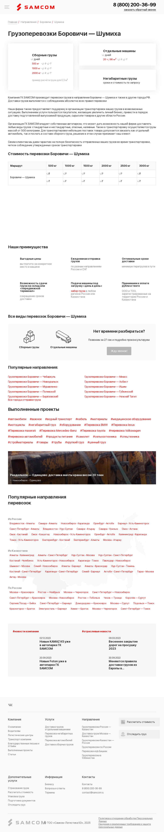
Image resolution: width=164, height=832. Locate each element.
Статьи (12, 754)
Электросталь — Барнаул (53, 608)
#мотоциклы (16, 425)
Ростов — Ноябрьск (49, 592)
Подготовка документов (21, 800)
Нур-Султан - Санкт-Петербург (115, 555)
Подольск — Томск (143, 603)
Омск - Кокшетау (40, 534)
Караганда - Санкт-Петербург (61, 571)
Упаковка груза (16, 796)
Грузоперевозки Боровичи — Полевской (32, 391)
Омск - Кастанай (19, 534)
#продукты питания (59, 437)
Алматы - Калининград (22, 555)
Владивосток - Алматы (22, 523)
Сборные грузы (44, 55)
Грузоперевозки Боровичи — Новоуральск (33, 382)
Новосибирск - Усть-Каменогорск (71, 534)
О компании (14, 727)
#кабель (81, 419)
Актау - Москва (18, 577)
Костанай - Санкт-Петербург (25, 571)
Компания (14, 719)
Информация (53, 777)
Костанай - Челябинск (21, 560)
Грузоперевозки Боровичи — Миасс (106, 377)
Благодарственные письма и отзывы (23, 745)
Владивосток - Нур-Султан (58, 529)
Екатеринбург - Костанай (56, 540)
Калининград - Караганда (133, 534)
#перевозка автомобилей (25, 437)
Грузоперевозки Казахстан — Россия (98, 742)
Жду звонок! (119, 351)
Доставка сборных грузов (59, 744)
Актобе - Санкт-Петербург (118, 571)
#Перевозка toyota (92, 431)
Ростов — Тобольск (89, 598)
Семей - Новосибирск (46, 566)
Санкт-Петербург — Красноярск (27, 598)
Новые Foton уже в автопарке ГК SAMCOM (53, 665)
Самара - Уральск (108, 529)
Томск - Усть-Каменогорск (24, 540)
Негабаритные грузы (120, 78)
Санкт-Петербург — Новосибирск (111, 592)
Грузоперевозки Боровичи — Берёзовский (33, 396)
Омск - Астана (129, 529)
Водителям (14, 731)
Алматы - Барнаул (71, 566)
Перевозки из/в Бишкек (94, 751)
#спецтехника (129, 437)
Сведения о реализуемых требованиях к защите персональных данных (124, 826)
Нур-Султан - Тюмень (123, 566)
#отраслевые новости (96, 631)
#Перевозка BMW (96, 425)
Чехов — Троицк (113, 598)
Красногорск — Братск (22, 608)
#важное (36, 419)
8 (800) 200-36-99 (134, 4)
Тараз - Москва (145, 571)
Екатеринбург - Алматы (86, 540)
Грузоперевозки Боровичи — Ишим (105, 387)
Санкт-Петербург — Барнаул (56, 603)
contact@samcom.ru (93, 792)
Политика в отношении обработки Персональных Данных (125, 820)
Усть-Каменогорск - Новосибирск (55, 560)
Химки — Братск (79, 608)
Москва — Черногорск (76, 592)
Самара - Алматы (47, 523)
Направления (91, 719)
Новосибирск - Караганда (75, 523)
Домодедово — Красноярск (91, 603)
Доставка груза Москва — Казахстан (96, 735)
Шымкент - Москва (20, 566)
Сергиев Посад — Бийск (23, 603)
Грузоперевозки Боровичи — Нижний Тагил (110, 396)
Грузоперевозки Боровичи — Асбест (106, 382)
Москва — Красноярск (22, 592)
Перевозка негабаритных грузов (59, 735)
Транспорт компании (19, 739)
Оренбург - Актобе (103, 523)
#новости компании (26, 631)
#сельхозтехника (104, 437)
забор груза (78, 291)
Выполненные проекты (20, 750)
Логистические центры (20, 735)
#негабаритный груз (42, 425)
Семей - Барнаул (91, 571)
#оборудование (70, 425)
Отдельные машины (119, 51)
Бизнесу (49, 784)
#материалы (98, 419)
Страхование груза (18, 788)
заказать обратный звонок (140, 9)
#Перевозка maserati (22, 431)
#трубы (57, 442)
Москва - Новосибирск (61, 598)
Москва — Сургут (119, 603)
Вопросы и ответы (55, 788)
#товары (42, 442)
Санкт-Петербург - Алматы (24, 529)
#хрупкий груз (74, 442)
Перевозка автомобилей (58, 740)
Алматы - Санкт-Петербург (53, 555)
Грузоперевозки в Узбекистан (91, 757)
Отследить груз (16, 805)
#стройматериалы (20, 442)
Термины (50, 792)
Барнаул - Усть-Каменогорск (133, 523)
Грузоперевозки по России (96, 747)
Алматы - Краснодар (96, 566)
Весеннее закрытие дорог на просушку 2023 (123, 645)
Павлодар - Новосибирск (116, 560)
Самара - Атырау (86, 529)
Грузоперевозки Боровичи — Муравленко (32, 387)
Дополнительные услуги (19, 779)
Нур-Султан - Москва (83, 555)
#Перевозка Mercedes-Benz (58, 431)
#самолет (83, 437)
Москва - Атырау (112, 540)
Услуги (49, 719)
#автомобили (17, 419)
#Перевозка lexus (123, 425)
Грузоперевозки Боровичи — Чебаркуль (31, 377)
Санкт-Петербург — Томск (135, 608)
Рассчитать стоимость (20, 792)
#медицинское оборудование (131, 419)
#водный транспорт (58, 419)
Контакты (88, 777)
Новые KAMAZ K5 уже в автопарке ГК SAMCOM (55, 645)
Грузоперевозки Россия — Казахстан (96, 728)
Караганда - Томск (88, 560)
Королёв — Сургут (136, 598)
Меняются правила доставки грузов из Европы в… (123, 665)
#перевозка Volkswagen (125, 431)
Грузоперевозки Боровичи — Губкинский (109, 391)
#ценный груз (97, 442)
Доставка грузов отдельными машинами (57, 728)
